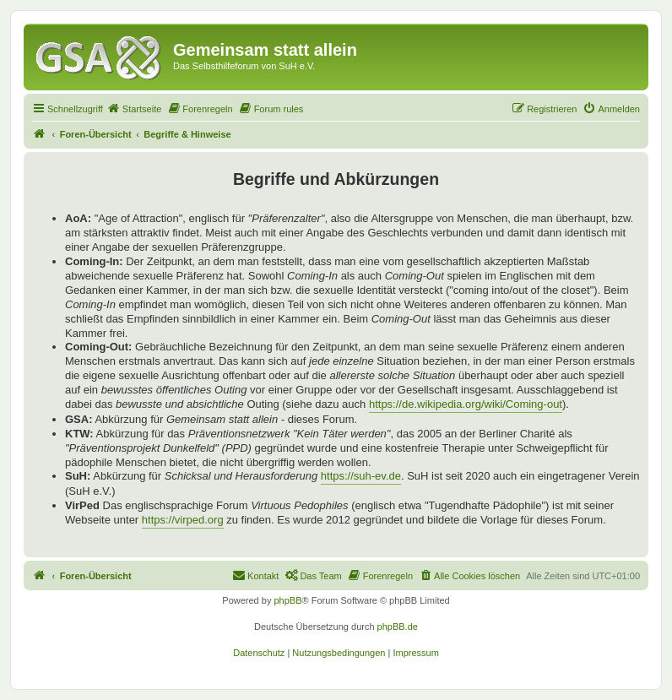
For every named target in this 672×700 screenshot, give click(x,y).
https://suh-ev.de (361, 475)
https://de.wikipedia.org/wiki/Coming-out (465, 404)
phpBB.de (397, 626)
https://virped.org (183, 519)
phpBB (287, 600)
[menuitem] (134, 109)
